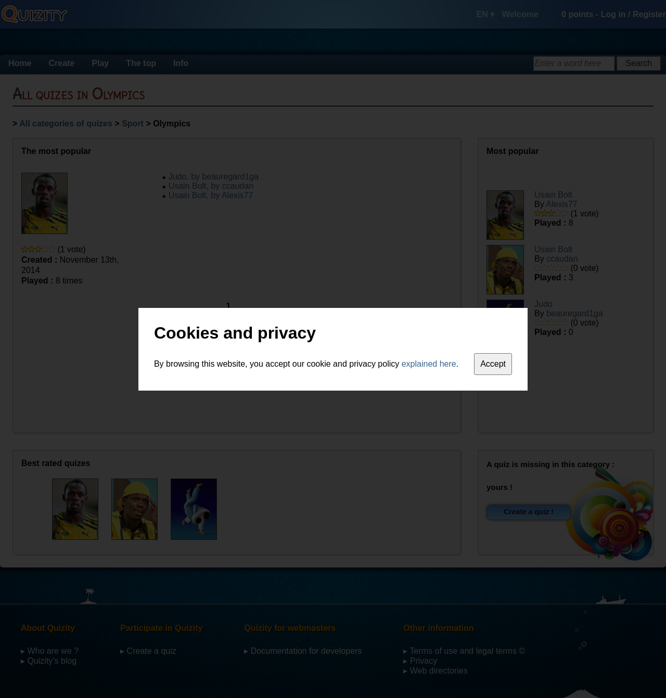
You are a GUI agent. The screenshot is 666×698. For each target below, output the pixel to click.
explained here (429, 363)
